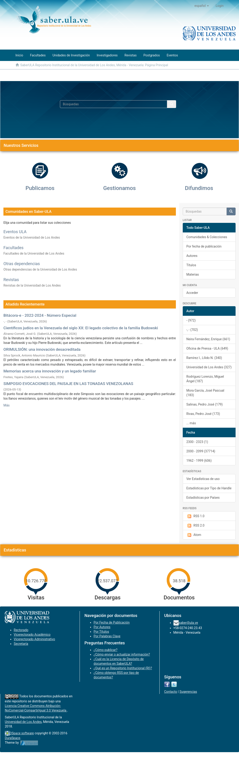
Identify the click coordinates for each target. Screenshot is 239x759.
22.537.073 (107, 580)
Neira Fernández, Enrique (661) (208, 339)
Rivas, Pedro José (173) (203, 414)
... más (191, 423)
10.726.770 (36, 580)
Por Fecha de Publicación (112, 622)
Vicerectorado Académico (32, 634)
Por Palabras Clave (107, 636)
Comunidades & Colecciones (206, 237)
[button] (201, 5)
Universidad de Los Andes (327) (209, 367)
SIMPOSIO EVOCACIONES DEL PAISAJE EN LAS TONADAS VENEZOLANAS (68, 383)
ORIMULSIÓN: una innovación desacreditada (42, 349)
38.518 (179, 580)
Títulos (191, 265)
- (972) (191, 320)
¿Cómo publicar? (105, 650)
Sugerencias (188, 691)
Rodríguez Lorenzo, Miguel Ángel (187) (205, 379)
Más (6, 405)
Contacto (170, 691)
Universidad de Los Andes (23, 722)
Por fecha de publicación (204, 246)
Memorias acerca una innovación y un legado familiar (49, 371)
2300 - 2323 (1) (197, 442)
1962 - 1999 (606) (199, 460)
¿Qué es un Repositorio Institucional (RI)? (123, 668)
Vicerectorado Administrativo (34, 639)
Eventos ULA (15, 231)
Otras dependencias (21, 263)
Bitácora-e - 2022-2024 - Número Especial (39, 315)
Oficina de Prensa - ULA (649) (207, 348)
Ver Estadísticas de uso (203, 479)
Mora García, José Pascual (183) (205, 393)
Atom (193, 535)
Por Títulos (101, 631)
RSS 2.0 (195, 526)
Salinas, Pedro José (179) (204, 404)
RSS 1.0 (195, 516)
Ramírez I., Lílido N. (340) (204, 358)
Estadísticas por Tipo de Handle (208, 488)
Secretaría (21, 644)
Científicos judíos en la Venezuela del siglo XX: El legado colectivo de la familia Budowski (80, 328)
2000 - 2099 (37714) (200, 451)
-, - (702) (192, 330)
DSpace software (22, 733)
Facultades (13, 247)
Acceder (192, 293)
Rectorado (21, 630)
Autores (191, 256)
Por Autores (102, 627)
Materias (192, 274)
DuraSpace (12, 738)
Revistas (11, 279)
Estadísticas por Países (203, 497)
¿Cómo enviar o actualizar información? (122, 654)
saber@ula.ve (188, 623)
